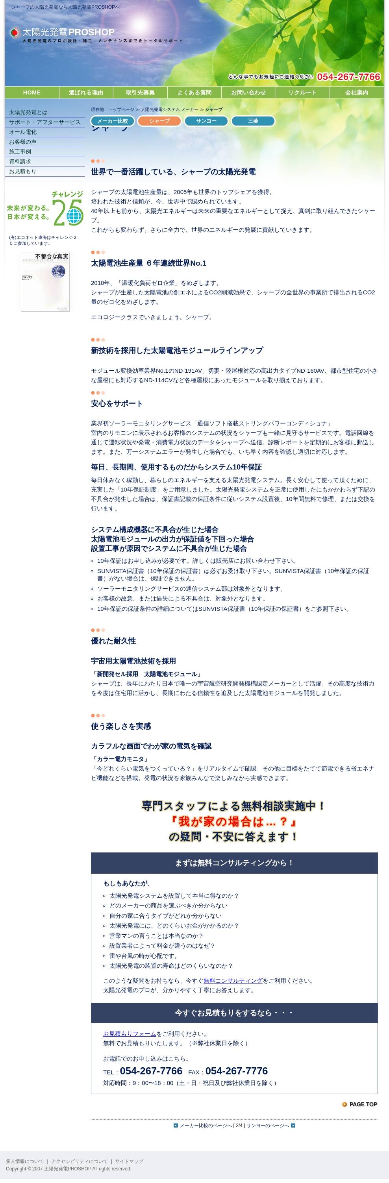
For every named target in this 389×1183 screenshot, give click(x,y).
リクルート (302, 92)
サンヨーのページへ (270, 1125)
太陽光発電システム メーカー (169, 109)
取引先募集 (140, 92)
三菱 (253, 121)
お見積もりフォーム (129, 1033)
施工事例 (20, 151)
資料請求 (20, 161)
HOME (32, 92)
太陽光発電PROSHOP (91, 35)
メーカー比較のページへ (203, 1125)
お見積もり (23, 171)
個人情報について (25, 1161)
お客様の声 (23, 142)
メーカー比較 (112, 121)
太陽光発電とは (28, 112)
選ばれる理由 (86, 92)
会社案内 (357, 92)
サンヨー (206, 121)
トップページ (121, 109)
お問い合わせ (248, 92)
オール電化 (23, 132)
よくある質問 (194, 92)
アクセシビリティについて (79, 1161)
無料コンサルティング (233, 980)
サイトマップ (129, 1161)
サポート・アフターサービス (45, 122)
